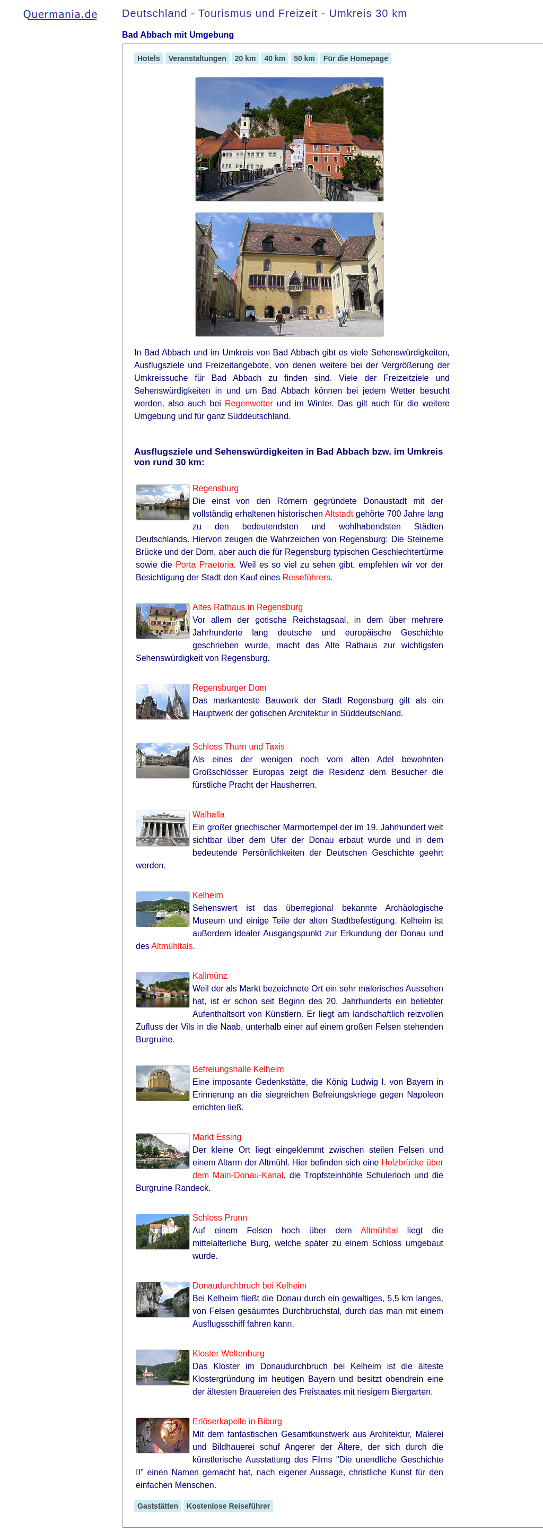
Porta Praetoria (205, 564)
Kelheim (207, 895)
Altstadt (339, 513)
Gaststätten (157, 1506)
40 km (274, 58)
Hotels (148, 58)
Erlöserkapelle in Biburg (237, 1421)
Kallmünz (209, 975)
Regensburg (215, 488)
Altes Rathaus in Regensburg (247, 607)
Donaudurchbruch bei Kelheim (249, 1285)
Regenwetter (249, 403)
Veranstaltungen (197, 58)
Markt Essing (216, 1137)
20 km (245, 58)
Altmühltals (171, 946)
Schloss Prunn (219, 1217)
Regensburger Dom (229, 687)
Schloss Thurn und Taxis (238, 746)
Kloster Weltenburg (228, 1353)
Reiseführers (307, 577)
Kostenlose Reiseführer (228, 1506)
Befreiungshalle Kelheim (238, 1069)
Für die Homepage (355, 58)
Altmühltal (379, 1230)
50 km (304, 58)
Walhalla (208, 814)
